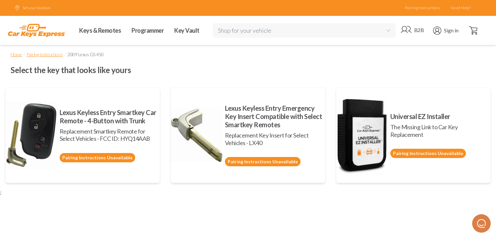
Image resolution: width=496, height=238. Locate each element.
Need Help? (461, 7)
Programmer (148, 30)
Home (16, 54)
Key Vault (186, 30)
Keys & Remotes (100, 30)
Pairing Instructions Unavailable (97, 157)
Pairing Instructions (422, 7)
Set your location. (33, 8)
